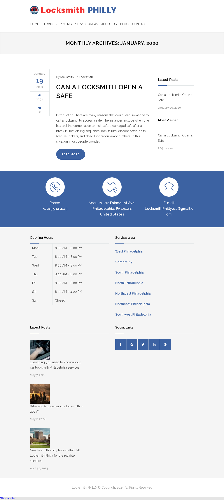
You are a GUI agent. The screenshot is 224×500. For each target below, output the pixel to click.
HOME (34, 24)
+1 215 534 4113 (55, 209)
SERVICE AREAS (86, 24)
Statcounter (8, 498)
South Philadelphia (129, 272)
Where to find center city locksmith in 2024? (56, 409)
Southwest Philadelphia (133, 314)
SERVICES (49, 24)
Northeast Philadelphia (132, 304)
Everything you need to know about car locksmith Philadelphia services (55, 364)
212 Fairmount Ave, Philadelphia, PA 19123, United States (114, 208)
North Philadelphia (129, 283)
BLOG (124, 24)
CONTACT (139, 24)
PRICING (66, 24)
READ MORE (71, 154)
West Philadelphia (129, 251)
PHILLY (70, 10)
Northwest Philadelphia (133, 293)
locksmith (67, 77)
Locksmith (86, 77)
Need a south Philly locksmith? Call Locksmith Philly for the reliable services (55, 456)
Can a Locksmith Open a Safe (175, 97)
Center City (123, 262)
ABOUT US (109, 24)
